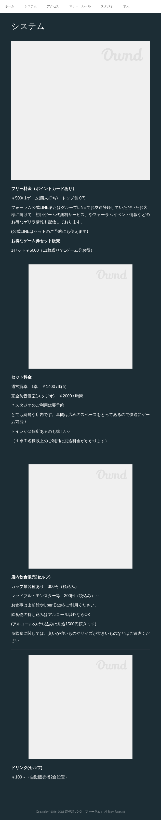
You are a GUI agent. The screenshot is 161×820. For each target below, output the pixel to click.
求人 (126, 6)
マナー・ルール (80, 6)
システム (30, 6)
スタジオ (107, 6)
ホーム (9, 6)
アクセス (53, 6)
